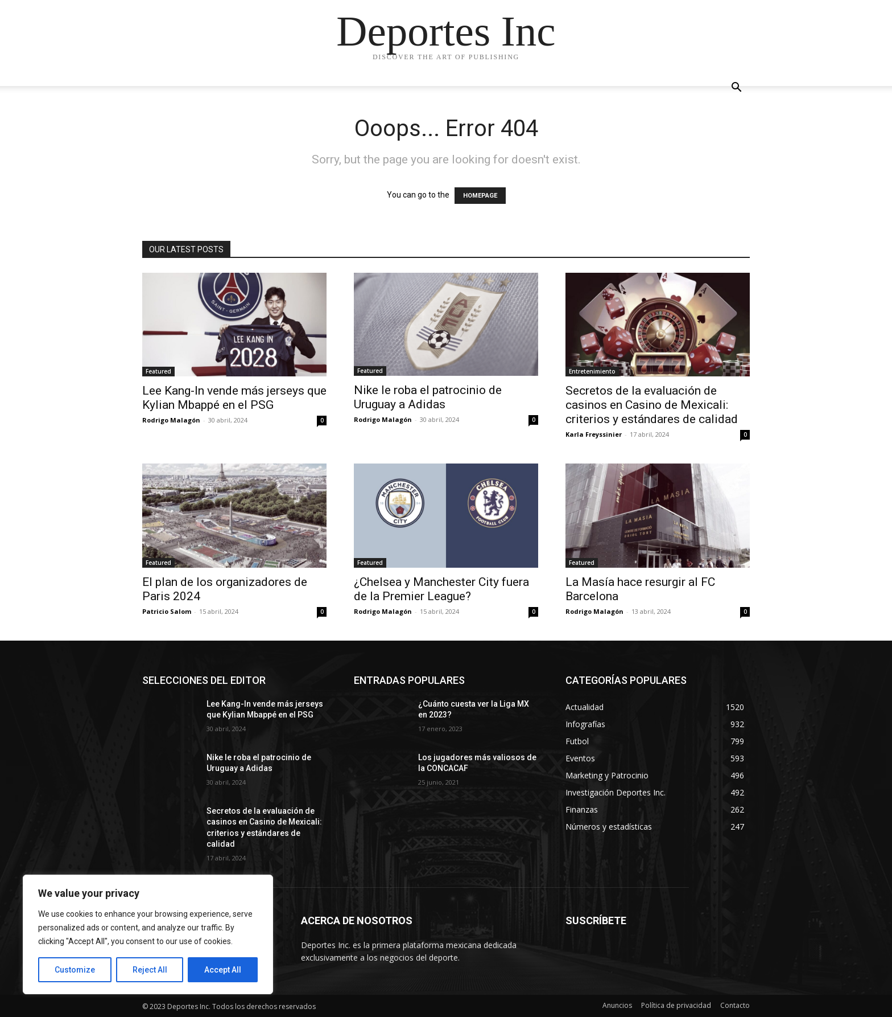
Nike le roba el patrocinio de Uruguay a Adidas (428, 397)
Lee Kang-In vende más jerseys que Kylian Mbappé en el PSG (234, 398)
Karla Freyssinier (593, 434)
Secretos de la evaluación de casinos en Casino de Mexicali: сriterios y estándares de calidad (651, 405)
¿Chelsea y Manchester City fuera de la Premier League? (441, 589)
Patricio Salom (166, 611)
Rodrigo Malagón (171, 420)
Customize (75, 969)
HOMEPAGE (480, 195)
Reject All (150, 969)
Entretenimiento (592, 371)
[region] (148, 934)
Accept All (222, 969)
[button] (736, 88)
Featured (158, 371)
